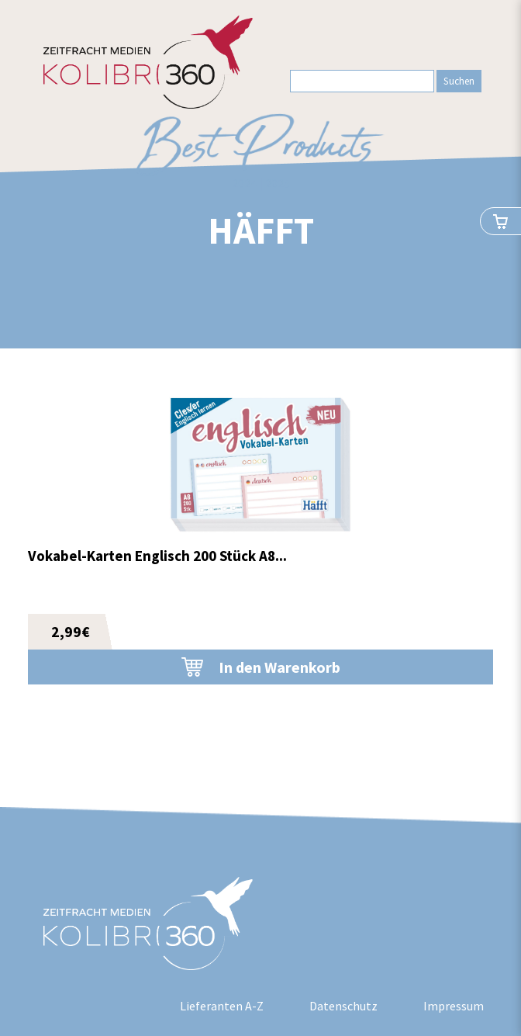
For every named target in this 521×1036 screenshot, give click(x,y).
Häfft (261, 230)
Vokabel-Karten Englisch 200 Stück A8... (157, 555)
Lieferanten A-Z (222, 1005)
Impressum (453, 1005)
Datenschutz (343, 1005)
